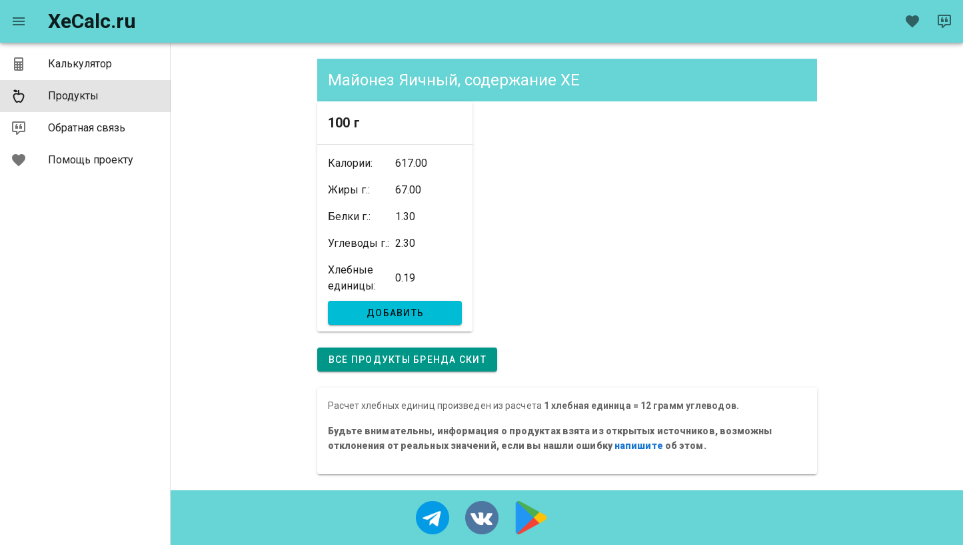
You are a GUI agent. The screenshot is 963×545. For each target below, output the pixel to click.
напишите (638, 445)
